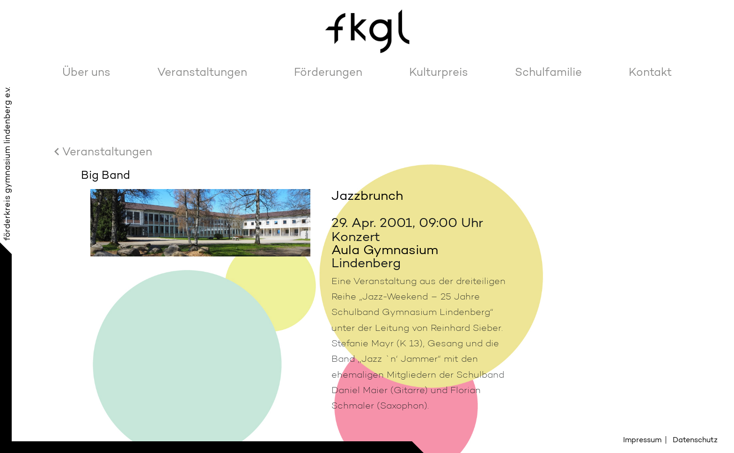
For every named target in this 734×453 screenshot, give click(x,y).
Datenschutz (695, 440)
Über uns (86, 72)
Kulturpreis (438, 72)
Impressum (642, 440)
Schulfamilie (548, 72)
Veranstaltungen (202, 72)
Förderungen (328, 72)
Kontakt (650, 72)
